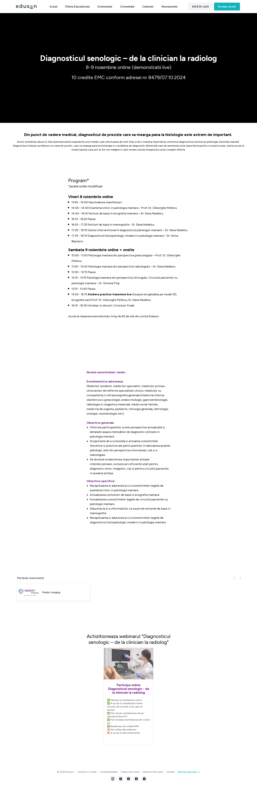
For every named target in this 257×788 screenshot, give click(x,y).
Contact (170, 771)
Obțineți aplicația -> (188, 771)
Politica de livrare (130, 771)
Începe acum (227, 6)
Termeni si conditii (87, 771)
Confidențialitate (109, 771)
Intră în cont (200, 6)
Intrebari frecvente (153, 771)
